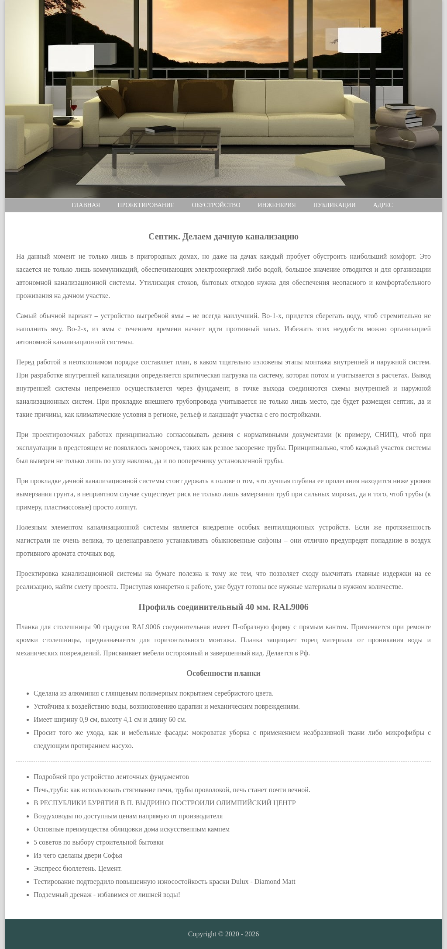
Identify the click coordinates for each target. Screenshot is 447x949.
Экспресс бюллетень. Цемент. (78, 868)
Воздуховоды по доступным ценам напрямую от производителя (128, 816)
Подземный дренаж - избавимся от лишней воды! (107, 894)
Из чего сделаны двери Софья (78, 855)
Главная (86, 205)
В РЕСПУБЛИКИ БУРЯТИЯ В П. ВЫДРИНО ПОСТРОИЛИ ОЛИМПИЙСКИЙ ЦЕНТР (165, 803)
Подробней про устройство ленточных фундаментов (111, 776)
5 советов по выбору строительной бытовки (99, 842)
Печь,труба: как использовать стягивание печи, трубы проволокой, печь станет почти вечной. (172, 789)
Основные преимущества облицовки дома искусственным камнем (132, 829)
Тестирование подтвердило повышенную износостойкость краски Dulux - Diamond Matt (165, 881)
